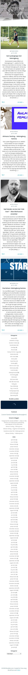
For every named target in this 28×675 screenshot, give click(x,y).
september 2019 (13, 615)
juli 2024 (13, 485)
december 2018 (13, 636)
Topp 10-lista (13, 388)
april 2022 (13, 547)
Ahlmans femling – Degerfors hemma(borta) (14, 428)
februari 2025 (13, 471)
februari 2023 (13, 524)
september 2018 (13, 642)
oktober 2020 (13, 585)
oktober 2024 (13, 478)
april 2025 (13, 467)
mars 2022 (13, 549)
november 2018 (13, 638)
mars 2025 (13, 469)
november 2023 (13, 503)
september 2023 (13, 508)
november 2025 (13, 451)
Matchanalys (13, 368)
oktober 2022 (13, 533)
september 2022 (13, 535)
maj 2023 (13, 517)
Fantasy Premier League (13, 352)
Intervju (13, 358)
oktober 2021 (13, 558)
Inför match (13, 356)
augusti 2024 (13, 483)
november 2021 (13, 556)
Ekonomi (13, 349)
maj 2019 (13, 624)
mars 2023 (13, 522)
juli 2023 (13, 512)
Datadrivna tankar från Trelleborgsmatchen (14, 431)
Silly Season (13, 379)
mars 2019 (13, 629)
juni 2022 (13, 542)
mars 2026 (13, 442)
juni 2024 (13, 487)
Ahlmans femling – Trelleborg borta (14, 433)
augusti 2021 (13, 563)
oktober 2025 (13, 453)
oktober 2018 (13, 640)
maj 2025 (13, 465)
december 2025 (13, 449)
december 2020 (13, 581)
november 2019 (13, 611)
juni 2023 (13, 515)
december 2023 (13, 501)
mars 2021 (13, 574)
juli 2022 (13, 540)
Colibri (18, 670)
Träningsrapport (13, 390)
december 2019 (13, 608)
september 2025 (13, 455)
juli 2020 (13, 592)
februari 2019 (13, 631)
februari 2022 (13, 551)
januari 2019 (13, 633)
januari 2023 (13, 526)
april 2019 (13, 626)
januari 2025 (13, 474)
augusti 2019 (13, 617)
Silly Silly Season (13, 381)
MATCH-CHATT (13, 365)
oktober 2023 (13, 506)
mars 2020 (13, 601)
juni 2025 (13, 462)
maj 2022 (13, 544)
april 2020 (13, 599)
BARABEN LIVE (13, 340)
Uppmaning (13, 395)
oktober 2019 (13, 613)
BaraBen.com (14, 283)
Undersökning (13, 393)
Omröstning (13, 374)
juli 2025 (13, 460)
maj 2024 (13, 490)
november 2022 (13, 531)
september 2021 (13, 560)
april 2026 (13, 439)
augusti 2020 (13, 590)
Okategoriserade (13, 372)
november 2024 (13, 476)
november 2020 (13, 583)
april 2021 (13, 572)
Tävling (13, 384)
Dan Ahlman (15, 131)
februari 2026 (13, 444)
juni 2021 (13, 567)
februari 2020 (13, 604)
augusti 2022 (13, 538)
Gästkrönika (13, 354)
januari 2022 (13, 554)
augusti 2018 (13, 645)
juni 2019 (13, 622)
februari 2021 (13, 576)
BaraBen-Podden (13, 343)
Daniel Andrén (14, 51)
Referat (13, 377)
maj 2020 (13, 597)
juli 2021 (13, 565)
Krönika (12, 363)
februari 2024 (13, 497)
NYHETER (13, 370)
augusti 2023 (13, 510)
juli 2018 (13, 647)
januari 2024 (13, 499)
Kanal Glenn (13, 361)
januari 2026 (13, 446)
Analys (12, 338)
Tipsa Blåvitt (13, 386)
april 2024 (13, 492)
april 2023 (13, 519)
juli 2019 (13, 620)
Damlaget (13, 347)
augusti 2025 (13, 458)
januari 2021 (13, 579)
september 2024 (13, 481)
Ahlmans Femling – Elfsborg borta (14, 426)
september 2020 (13, 588)
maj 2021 (13, 569)
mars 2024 (13, 494)
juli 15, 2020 (14, 53)
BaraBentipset (13, 345)
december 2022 (13, 528)
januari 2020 (13, 606)
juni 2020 (13, 595)
